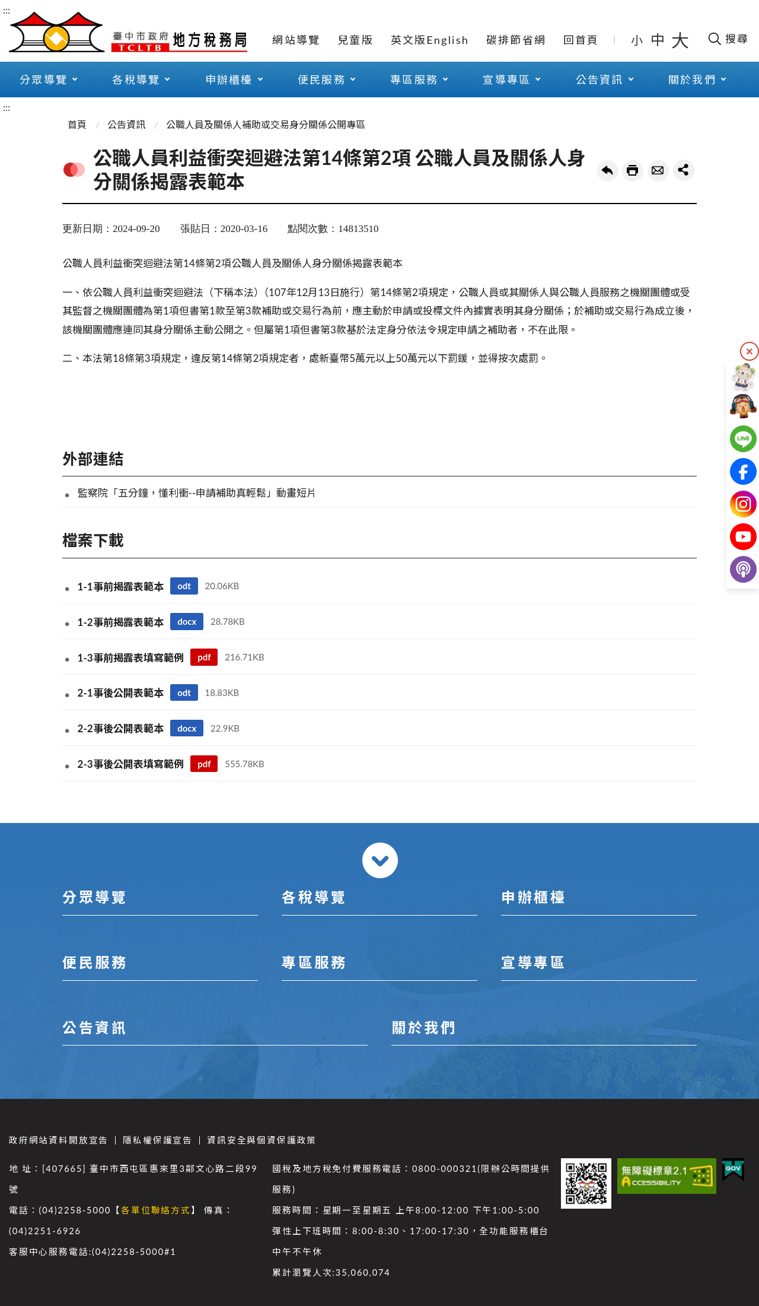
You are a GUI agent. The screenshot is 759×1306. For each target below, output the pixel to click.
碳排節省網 (516, 39)
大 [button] (680, 39)
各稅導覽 (314, 896)
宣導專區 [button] (507, 79)
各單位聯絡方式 (156, 1210)
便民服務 (94, 962)
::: (6, 9)
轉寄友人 (658, 171)
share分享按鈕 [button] (683, 170)
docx (186, 621)
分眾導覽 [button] (44, 79)
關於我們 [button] (692, 79)
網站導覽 (296, 39)
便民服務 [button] (322, 79)
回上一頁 (607, 171)
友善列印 (632, 171)
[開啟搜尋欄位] (728, 38)
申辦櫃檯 (533, 896)
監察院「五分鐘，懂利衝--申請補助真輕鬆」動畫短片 (197, 493)
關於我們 (424, 1027)
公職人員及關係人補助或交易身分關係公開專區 (265, 124)
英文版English (430, 39)
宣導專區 (533, 962)
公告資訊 (126, 124)
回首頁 (581, 39)
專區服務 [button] (414, 79)
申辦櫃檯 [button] (229, 79)
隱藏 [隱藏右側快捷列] (749, 351)
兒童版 (355, 39)
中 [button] (658, 39)
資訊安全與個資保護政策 (262, 1140)
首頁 (77, 124)
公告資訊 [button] (600, 79)
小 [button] (638, 40)
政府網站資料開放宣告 (59, 1140)
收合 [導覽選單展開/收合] (380, 860)
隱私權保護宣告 (158, 1140)
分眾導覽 (94, 896)
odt (184, 585)
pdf (204, 657)
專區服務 (314, 962)
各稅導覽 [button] (136, 79)
